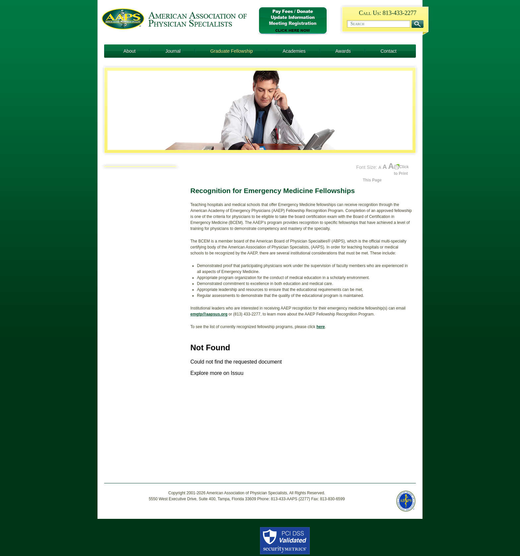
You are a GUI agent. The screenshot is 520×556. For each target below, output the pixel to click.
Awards (343, 51)
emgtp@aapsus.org (209, 314)
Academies (294, 51)
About (129, 51)
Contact (388, 51)
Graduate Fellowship (231, 51)
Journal (173, 51)
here (320, 326)
